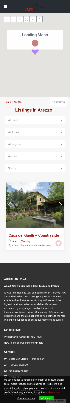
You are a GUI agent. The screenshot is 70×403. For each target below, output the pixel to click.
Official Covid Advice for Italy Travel (23, 336)
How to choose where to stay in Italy (23, 342)
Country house (20, 245)
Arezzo (16, 241)
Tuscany (25, 241)
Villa (31, 245)
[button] (35, 50)
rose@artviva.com (18, 370)
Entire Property (43, 245)
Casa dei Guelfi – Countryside (34, 235)
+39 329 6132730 (18, 364)
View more (53, 392)
